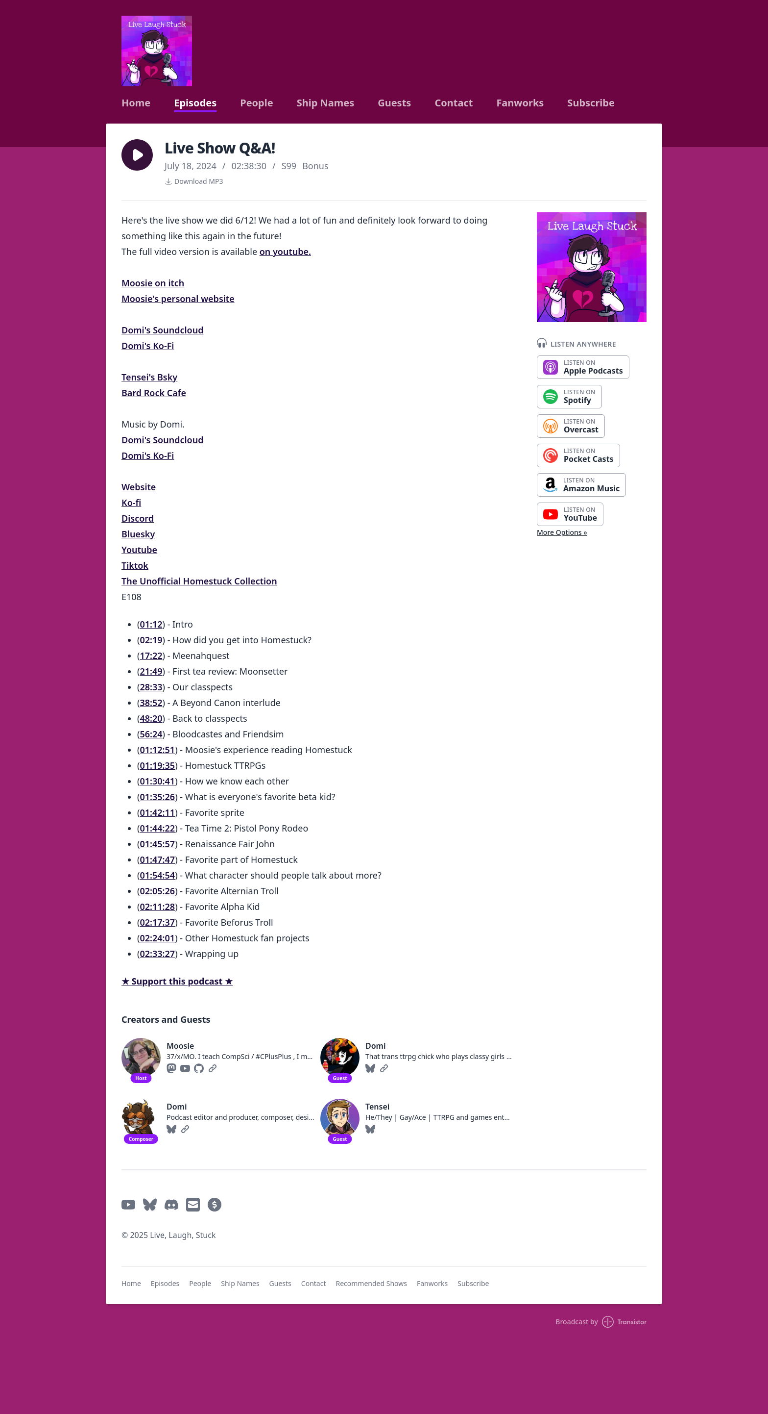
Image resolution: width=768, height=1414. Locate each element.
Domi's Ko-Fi (147, 346)
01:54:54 (157, 875)
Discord (137, 518)
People (256, 103)
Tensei (377, 1106)
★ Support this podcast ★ (177, 981)
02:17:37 (157, 922)
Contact (453, 103)
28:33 (151, 687)
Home (135, 103)
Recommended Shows (371, 1283)
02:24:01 (157, 938)
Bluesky (138, 534)
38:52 (151, 702)
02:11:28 (157, 906)
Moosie (180, 1045)
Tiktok (134, 565)
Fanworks (520, 103)
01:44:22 (157, 828)
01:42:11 (157, 812)
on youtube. (285, 251)
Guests (394, 103)
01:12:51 (157, 750)
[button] (137, 155)
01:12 (151, 624)
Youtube (139, 550)
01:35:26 (157, 797)
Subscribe (591, 103)
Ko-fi (131, 502)
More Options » (562, 532)
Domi (375, 1045)
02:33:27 (157, 954)
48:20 (151, 718)
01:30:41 (157, 781)
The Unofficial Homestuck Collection (199, 581)
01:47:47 (157, 859)
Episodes (195, 103)
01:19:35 (157, 765)
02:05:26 (157, 891)
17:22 (151, 655)
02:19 (151, 640)
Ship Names (326, 103)
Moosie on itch (152, 283)
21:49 (151, 671)
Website (138, 487)
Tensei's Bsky (149, 377)
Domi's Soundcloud (162, 330)
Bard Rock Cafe (153, 393)
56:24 (151, 734)
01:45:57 (157, 844)
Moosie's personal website (178, 298)
